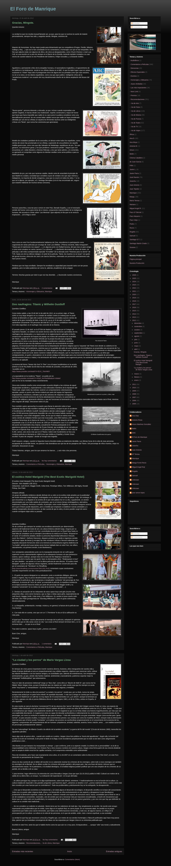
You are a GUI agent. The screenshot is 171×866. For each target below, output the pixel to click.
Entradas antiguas (114, 851)
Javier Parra (134, 173)
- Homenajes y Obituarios (34, 291)
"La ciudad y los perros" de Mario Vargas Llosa (41, 659)
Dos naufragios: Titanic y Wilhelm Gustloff (38, 304)
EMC (134, 433)
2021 (134, 291)
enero (136, 380)
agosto (137, 336)
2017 (134, 304)
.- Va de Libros (46, 843)
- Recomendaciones (32, 843)
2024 (134, 281)
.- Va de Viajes (135, 130)
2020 (134, 294)
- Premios (133, 95)
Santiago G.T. (135, 239)
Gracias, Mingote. (23, 22)
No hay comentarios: (49, 461)
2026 (134, 275)
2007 (134, 397)
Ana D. (132, 138)
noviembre (138, 326)
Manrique (48, 291)
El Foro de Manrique (33, 8)
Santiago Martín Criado (138, 243)
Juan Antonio (134, 185)
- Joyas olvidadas (136, 84)
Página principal (136, 259)
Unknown (135, 480)
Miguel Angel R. (135, 208)
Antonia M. (134, 146)
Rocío (132, 228)
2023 (134, 285)
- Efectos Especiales (137, 72)
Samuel (132, 236)
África (132, 134)
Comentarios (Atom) (72, 859)
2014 (134, 314)
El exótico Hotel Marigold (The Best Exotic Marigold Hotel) (48, 476)
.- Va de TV (134, 127)
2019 (134, 298)
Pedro (132, 224)
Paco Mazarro (135, 216)
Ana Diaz (135, 416)
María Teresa (134, 201)
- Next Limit (134, 92)
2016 (134, 307)
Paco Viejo (134, 220)
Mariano (133, 204)
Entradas (135, 23)
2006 (134, 400)
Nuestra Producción (137, 263)
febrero (137, 377)
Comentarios (136, 27)
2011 (134, 384)
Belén (132, 154)
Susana (132, 247)
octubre (137, 330)
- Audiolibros (134, 60)
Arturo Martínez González (141, 424)
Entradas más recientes (22, 851)
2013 (134, 317)
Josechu (133, 181)
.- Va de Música (135, 115)
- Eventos (133, 76)
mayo (136, 346)
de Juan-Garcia (135, 162)
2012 (134, 320)
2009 (134, 391)
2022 (134, 288)
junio (136, 343)
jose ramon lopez (138, 493)
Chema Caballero (136, 158)
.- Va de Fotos (135, 107)
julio (136, 339)
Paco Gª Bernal (135, 212)
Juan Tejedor (134, 189)
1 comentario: (47, 644)
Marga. (132, 197)
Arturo (132, 150)
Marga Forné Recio (139, 463)
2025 (134, 278)
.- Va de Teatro (135, 123)
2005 (134, 404)
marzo (136, 374)
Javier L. (133, 169)
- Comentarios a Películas (34, 464)
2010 (134, 388)
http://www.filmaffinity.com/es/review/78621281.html (31, 568)
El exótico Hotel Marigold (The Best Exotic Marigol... (143, 362)
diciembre (138, 323)
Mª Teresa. (136, 454)
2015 (134, 311)
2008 (134, 394)
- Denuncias (134, 68)
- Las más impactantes (138, 88)
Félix (131, 165)
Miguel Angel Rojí (138, 467)
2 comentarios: (47, 288)
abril (136, 349)
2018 (134, 301)
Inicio (69, 851)
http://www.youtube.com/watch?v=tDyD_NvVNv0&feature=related (36, 378)
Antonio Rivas (137, 420)
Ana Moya (133, 142)
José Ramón (134, 177)
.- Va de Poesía (135, 119)
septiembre (138, 333)
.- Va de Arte (134, 103)
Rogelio (132, 232)
